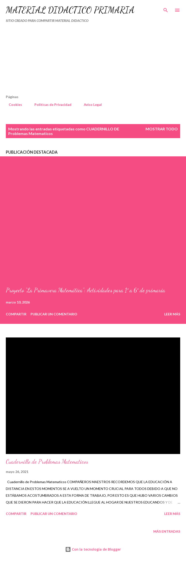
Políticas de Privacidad (50, 104)
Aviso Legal (90, 104)
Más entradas (166, 531)
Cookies (12, 104)
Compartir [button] (16, 314)
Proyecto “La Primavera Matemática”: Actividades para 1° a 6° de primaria (85, 290)
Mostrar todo (162, 128)
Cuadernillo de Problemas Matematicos (47, 461)
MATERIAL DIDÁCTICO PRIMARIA (70, 10)
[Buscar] (166, 9)
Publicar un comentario (54, 314)
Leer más (172, 314)
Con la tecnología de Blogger (93, 549)
